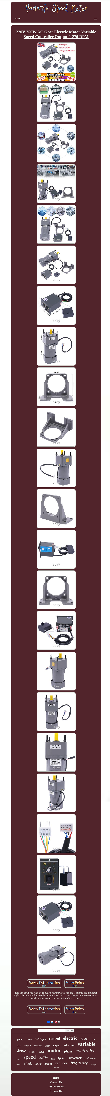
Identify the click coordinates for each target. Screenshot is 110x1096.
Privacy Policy (55, 1086)
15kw (92, 1039)
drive (21, 1051)
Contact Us (56, 1082)
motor (54, 1050)
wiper (47, 1046)
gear (62, 1057)
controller (85, 1050)
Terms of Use (56, 1091)
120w (83, 1039)
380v (42, 1052)
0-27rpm (93, 1064)
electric (70, 1038)
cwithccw (90, 1058)
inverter (75, 1058)
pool (53, 1059)
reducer (61, 1063)
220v (43, 1057)
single (28, 1063)
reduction (69, 1045)
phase (68, 1051)
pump (20, 1039)
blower (48, 1063)
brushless (32, 1052)
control (54, 1039)
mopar (27, 1045)
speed (30, 1057)
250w (19, 1046)
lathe (38, 1063)
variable (86, 1044)
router (18, 1064)
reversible (38, 1046)
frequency (79, 1063)
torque (19, 1059)
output (56, 1045)
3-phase (56, 1067)
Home (56, 1077)
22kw (29, 1039)
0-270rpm (40, 1039)
